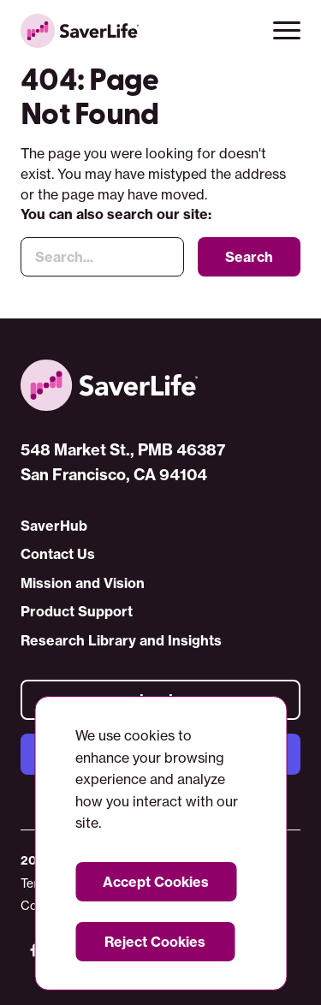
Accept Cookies (156, 881)
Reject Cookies (154, 941)
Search (249, 257)
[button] (286, 31)
